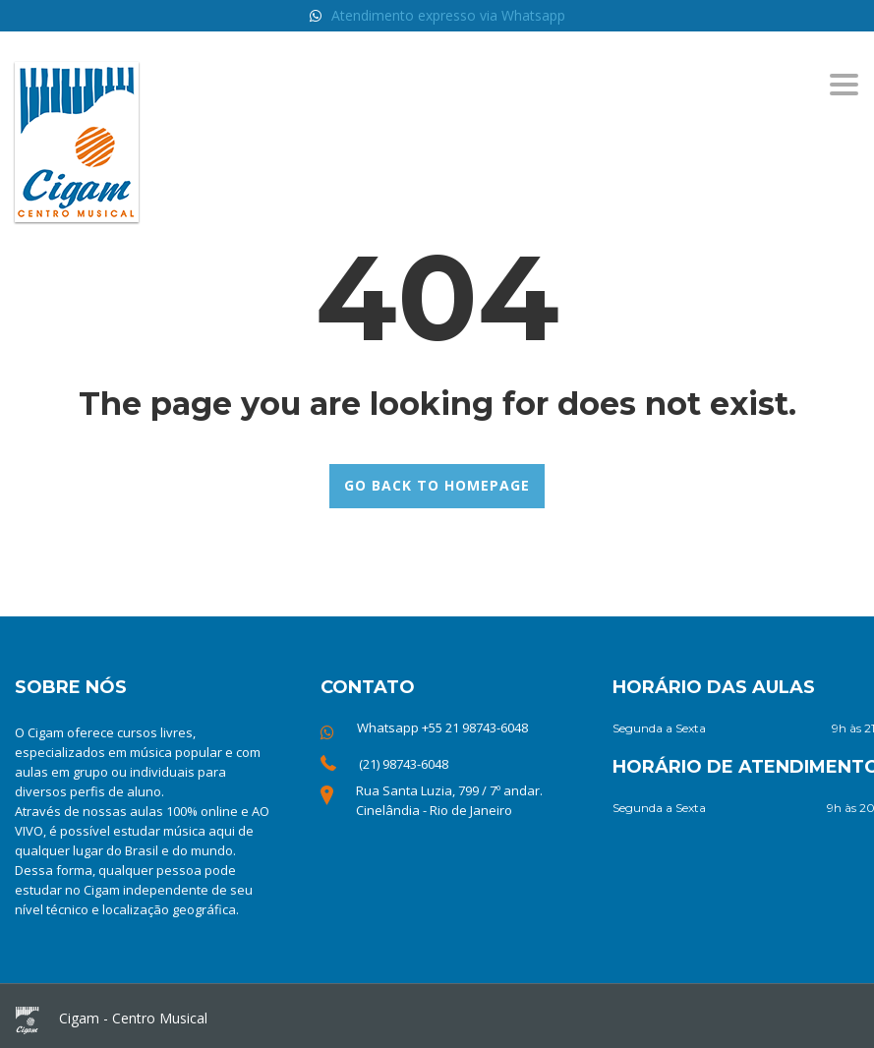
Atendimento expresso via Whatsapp (448, 15)
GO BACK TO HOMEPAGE (437, 485)
